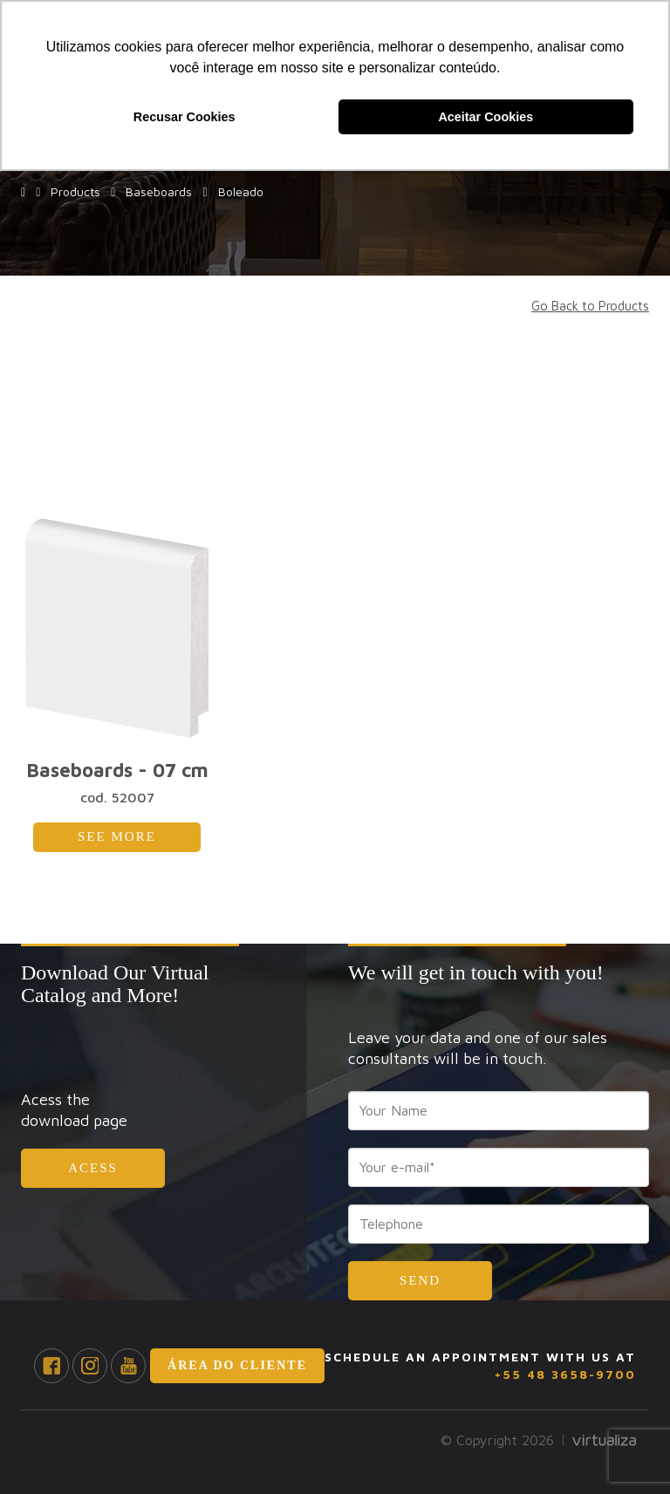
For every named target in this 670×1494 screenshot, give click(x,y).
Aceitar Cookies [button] (485, 117)
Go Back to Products (590, 305)
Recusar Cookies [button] (184, 117)
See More (117, 836)
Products (72, 191)
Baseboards (155, 191)
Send (420, 1280)
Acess (93, 1168)
